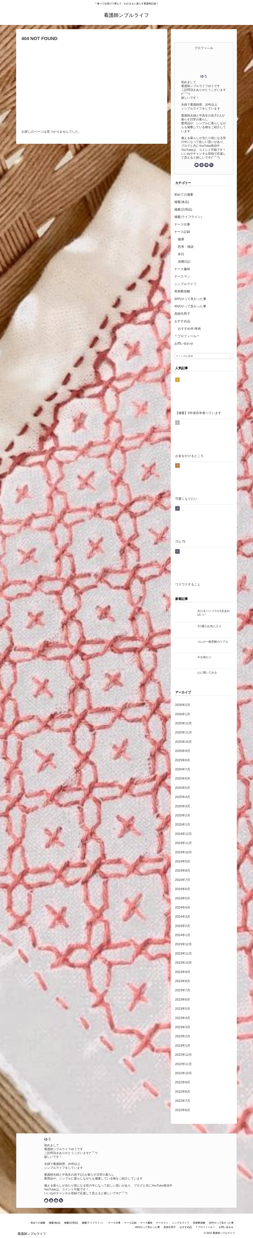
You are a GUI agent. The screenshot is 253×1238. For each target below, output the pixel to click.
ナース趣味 (182, 269)
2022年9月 (182, 1082)
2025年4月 (182, 797)
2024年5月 (182, 898)
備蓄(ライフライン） (189, 217)
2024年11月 (183, 843)
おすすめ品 (182, 321)
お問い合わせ (183, 343)
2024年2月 (182, 926)
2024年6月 (182, 889)
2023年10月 (183, 962)
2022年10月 (183, 1073)
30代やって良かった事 (190, 299)
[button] (230, 357)
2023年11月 (183, 953)
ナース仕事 (182, 224)
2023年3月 (182, 1027)
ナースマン (182, 276)
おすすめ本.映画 (189, 328)
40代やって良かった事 (190, 306)
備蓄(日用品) (183, 209)
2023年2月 (182, 1036)
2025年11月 (183, 732)
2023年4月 (182, 1018)
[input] (203, 356)
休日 (181, 254)
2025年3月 (182, 806)
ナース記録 (182, 232)
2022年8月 (182, 1091)
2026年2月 (182, 705)
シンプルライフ (185, 284)
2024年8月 (182, 870)
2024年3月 (182, 916)
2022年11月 (183, 1064)
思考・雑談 (186, 246)
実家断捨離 (182, 291)
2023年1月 (182, 1045)
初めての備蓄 (183, 194)
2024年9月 (182, 861)
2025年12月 (183, 723)
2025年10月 (183, 742)
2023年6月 (182, 999)
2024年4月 (182, 907)
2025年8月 (182, 760)
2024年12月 (183, 834)
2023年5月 (182, 1008)
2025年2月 (182, 815)
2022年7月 (182, 1101)
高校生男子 (182, 313)
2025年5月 (182, 788)
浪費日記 (184, 261)
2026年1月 (182, 714)
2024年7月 (182, 880)
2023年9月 (182, 972)
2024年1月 (182, 935)
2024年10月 (183, 852)
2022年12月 (183, 1054)
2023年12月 (183, 944)
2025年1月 (182, 824)
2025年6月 (182, 778)
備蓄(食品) (181, 202)
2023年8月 (182, 981)
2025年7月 (182, 769)
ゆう (203, 76)
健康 (181, 239)
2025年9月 (182, 751)
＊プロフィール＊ (187, 336)
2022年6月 (182, 1110)
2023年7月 (182, 990)
